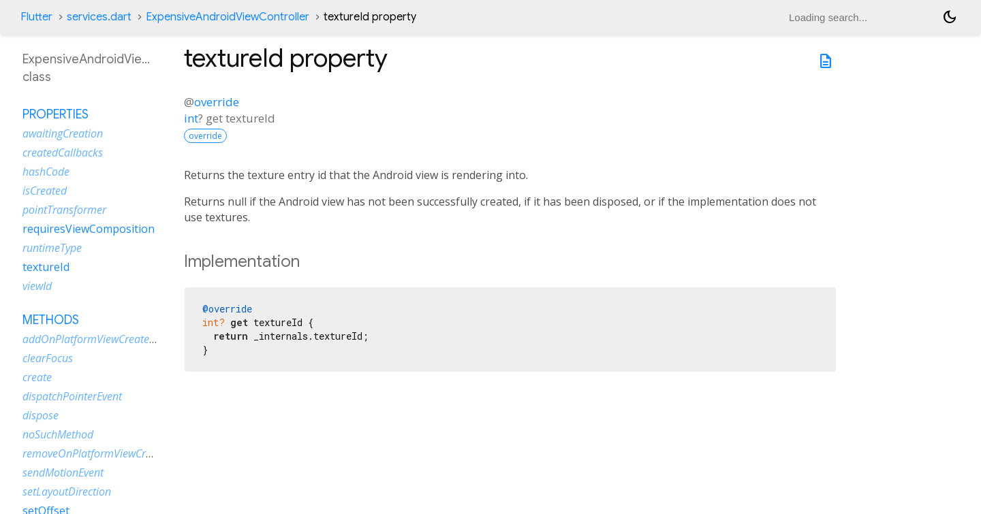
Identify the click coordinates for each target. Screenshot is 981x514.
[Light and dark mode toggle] (950, 17)
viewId (37, 285)
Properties (55, 114)
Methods (50, 319)
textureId (45, 266)
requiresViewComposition (88, 228)
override (216, 102)
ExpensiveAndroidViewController (227, 17)
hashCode (45, 171)
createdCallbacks (62, 152)
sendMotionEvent (63, 472)
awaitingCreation (62, 133)
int (191, 118)
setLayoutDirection (66, 491)
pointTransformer (64, 209)
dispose (40, 415)
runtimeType (52, 247)
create (37, 377)
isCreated (44, 190)
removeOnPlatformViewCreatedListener (116, 453)
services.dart (99, 17)
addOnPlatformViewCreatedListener (107, 339)
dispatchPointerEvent (72, 396)
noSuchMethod (57, 434)
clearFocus (47, 358)
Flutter (36, 17)
